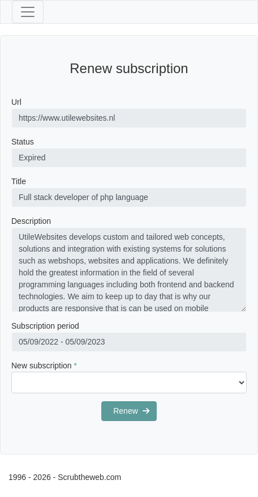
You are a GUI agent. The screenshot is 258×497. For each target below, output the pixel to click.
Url (16, 102)
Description (31, 221)
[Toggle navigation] (28, 12)
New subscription (44, 365)
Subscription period (45, 325)
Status (22, 141)
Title (18, 181)
